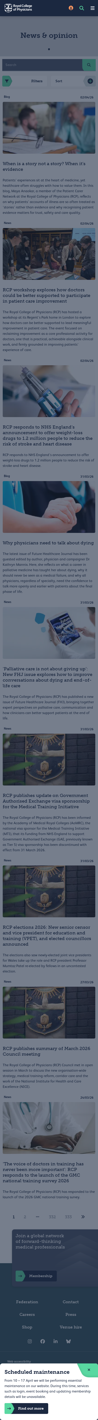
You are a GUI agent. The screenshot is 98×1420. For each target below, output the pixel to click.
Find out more (24, 1408)
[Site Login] (70, 8)
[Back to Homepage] (24, 8)
